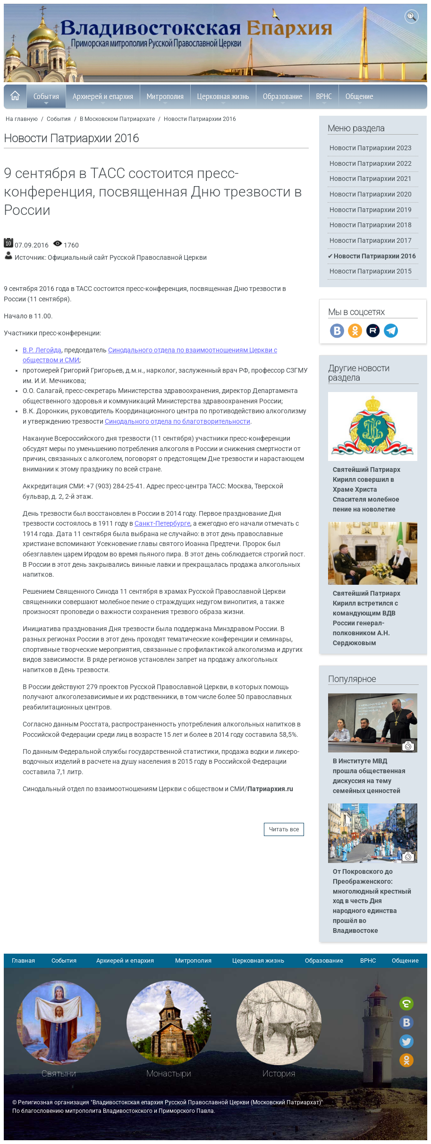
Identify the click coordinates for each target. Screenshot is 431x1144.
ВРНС (324, 99)
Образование (283, 99)
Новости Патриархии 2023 (371, 148)
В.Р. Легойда (42, 350)
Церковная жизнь (223, 99)
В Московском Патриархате (117, 119)
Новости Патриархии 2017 (371, 241)
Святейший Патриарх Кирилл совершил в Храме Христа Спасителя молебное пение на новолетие (366, 489)
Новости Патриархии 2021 (371, 179)
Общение (359, 99)
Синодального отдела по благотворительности (177, 422)
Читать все (284, 829)
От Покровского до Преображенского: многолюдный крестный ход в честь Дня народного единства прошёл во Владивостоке (372, 901)
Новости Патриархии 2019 (371, 210)
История (279, 1073)
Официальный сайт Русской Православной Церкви (127, 258)
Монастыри (168, 1073)
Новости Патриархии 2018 (371, 225)
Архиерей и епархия (103, 99)
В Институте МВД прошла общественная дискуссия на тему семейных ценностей (369, 776)
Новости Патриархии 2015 (371, 271)
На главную (22, 119)
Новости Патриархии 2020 (371, 194)
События (46, 99)
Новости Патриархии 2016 (200, 119)
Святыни (59, 1073)
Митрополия (165, 99)
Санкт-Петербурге (162, 524)
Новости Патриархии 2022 (371, 164)
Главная (23, 960)
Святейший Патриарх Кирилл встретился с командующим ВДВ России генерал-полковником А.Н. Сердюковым (366, 618)
